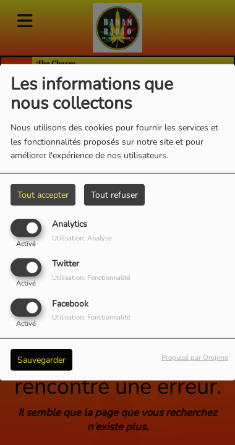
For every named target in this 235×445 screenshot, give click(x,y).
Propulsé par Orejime (194, 357)
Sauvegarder (41, 359)
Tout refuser (114, 195)
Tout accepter (43, 195)
